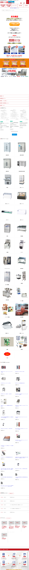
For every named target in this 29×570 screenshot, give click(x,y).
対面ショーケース (22, 203)
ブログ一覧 (8, 518)
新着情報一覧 (11, 493)
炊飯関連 (22, 283)
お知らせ (5, 497)
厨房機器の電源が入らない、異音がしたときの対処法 (24, 527)
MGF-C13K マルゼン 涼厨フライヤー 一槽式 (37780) (6, 428)
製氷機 (7, 187)
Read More (12, 129)
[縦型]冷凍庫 (7, 171)
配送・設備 (11, 8)
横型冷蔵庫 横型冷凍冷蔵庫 (22, 171)
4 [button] (13, 131)
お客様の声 (21, 121)
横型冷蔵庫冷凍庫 (8, 6)
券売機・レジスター (22, 333)
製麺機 (7, 349)
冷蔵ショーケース (22, 187)
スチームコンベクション (7, 268)
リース (18, 8)
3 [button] (12, 131)
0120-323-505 (11, 1)
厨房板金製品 (21, 268)
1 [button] (11, 131)
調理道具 (22, 349)
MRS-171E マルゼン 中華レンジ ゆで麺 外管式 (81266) (21, 468)
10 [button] (17, 131)
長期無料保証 (15, 8)
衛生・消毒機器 (7, 284)
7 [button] (15, 131)
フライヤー (22, 252)
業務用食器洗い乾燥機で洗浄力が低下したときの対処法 (17, 527)
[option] (5, 120)
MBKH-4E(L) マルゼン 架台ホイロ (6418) (19, 371)
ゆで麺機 (7, 252)
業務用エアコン (7, 333)
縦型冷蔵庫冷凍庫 (3, 6)
